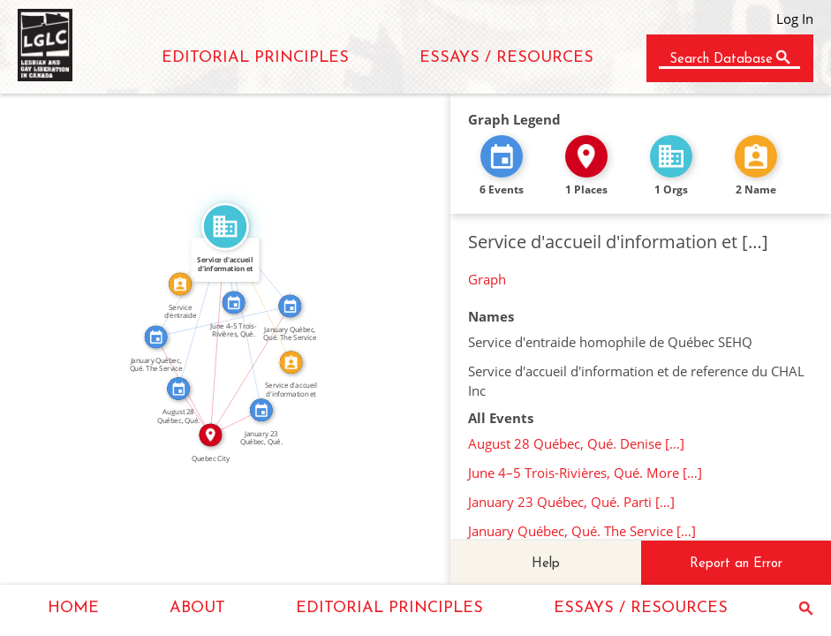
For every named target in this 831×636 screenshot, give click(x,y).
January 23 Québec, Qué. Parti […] (571, 502)
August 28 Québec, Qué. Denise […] (576, 443)
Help (546, 564)
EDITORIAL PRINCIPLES (255, 57)
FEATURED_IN (195, 306)
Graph (487, 279)
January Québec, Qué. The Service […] (582, 531)
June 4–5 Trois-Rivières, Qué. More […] (585, 472)
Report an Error (736, 564)
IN (200, 408)
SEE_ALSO (221, 315)
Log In (794, 18)
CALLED (264, 292)
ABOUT (197, 608)
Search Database (721, 59)
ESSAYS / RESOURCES (506, 57)
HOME (73, 608)
